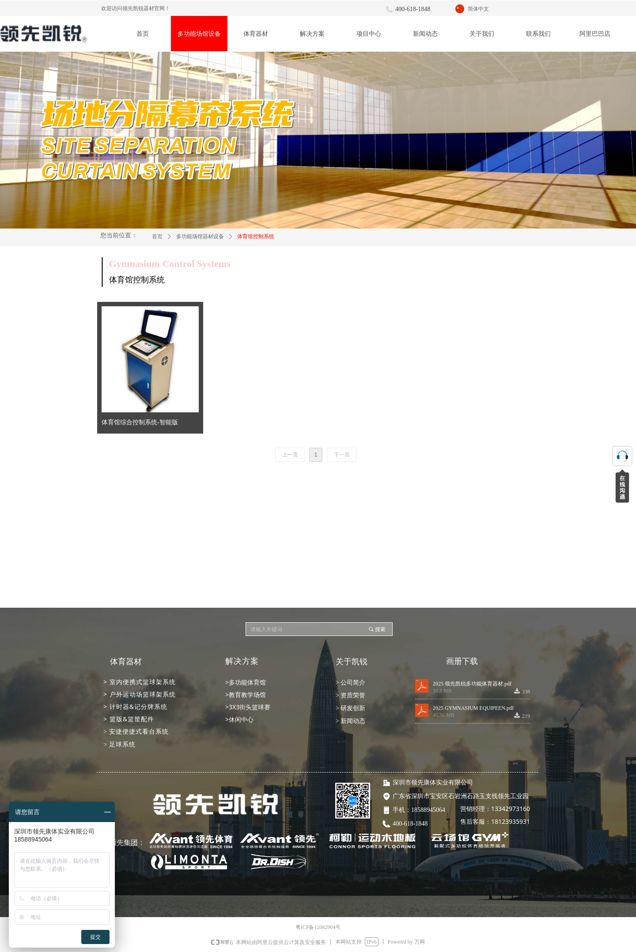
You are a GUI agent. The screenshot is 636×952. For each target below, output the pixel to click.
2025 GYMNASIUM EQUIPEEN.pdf (473, 708)
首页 (157, 236)
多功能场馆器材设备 (200, 236)
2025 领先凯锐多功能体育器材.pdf (472, 684)
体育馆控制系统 (255, 236)
